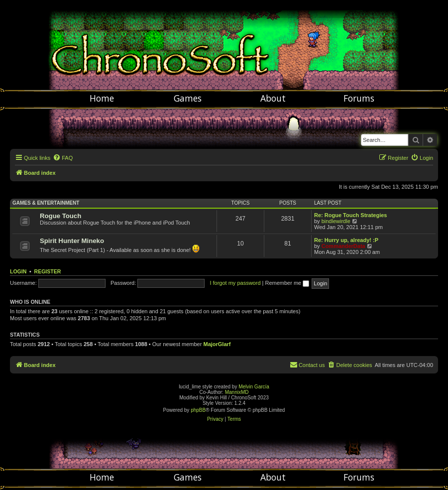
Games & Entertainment (45, 203)
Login (18, 271)
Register (47, 271)
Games (188, 98)
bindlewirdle (336, 221)
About (273, 98)
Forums (358, 98)
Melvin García (253, 386)
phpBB (198, 410)
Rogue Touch (60, 216)
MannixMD (237, 392)
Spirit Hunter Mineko (72, 241)
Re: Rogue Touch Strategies (350, 215)
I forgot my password (235, 283)
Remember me (287, 283)
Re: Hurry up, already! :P (346, 240)
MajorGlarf (216, 344)
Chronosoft (224, 45)
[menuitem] (63, 158)
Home (102, 98)
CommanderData (343, 246)
